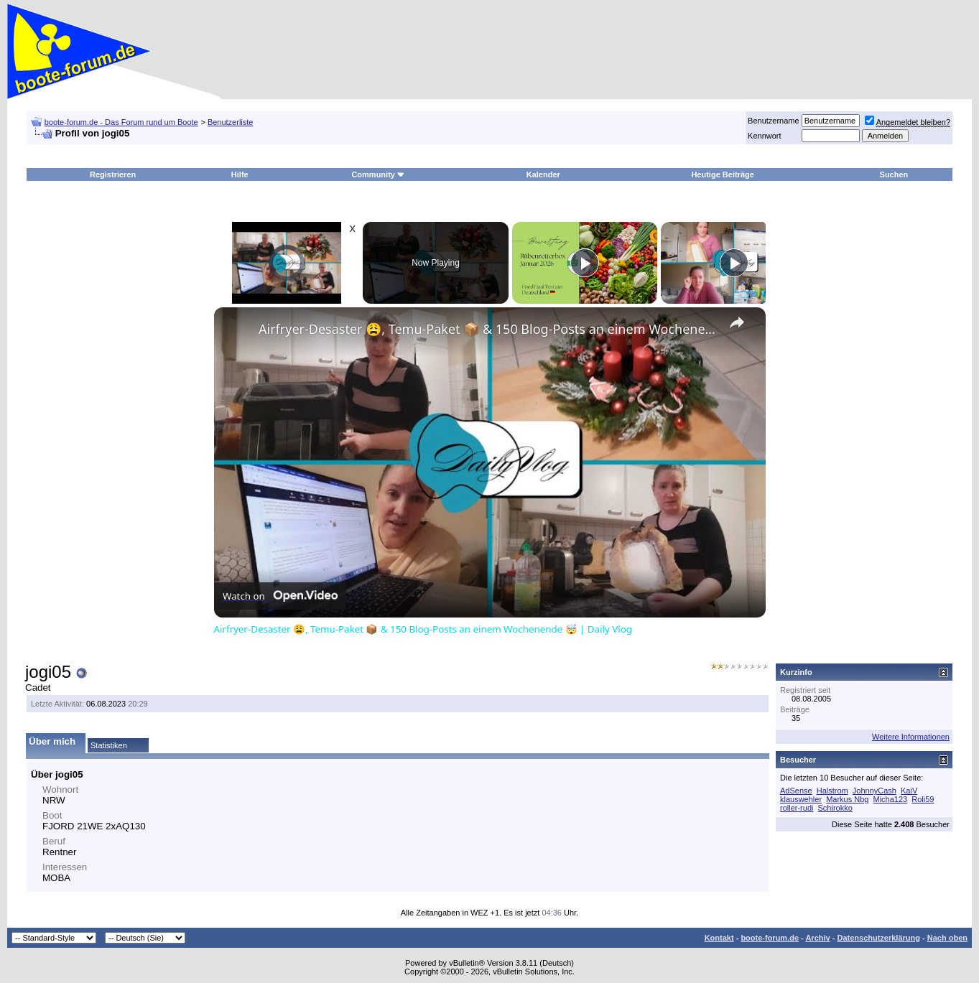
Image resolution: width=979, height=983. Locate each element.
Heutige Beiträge (722, 174)
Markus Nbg (847, 799)
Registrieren (113, 174)
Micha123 (890, 799)
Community (378, 174)
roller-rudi (796, 807)
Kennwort (764, 135)
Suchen (894, 174)
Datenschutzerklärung (878, 937)
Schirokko (835, 807)
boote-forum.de (770, 937)
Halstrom (832, 790)
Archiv (817, 937)
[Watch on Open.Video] (280, 596)
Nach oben (947, 937)
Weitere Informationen (911, 736)
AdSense (796, 790)
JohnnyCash (874, 790)
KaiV (909, 790)
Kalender (543, 174)
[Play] (584, 262)
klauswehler (801, 799)
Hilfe (240, 174)
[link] (237, 330)
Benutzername (773, 120)
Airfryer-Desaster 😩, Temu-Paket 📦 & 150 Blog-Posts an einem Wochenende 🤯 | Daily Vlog (488, 328)
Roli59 (922, 799)
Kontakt (719, 937)
